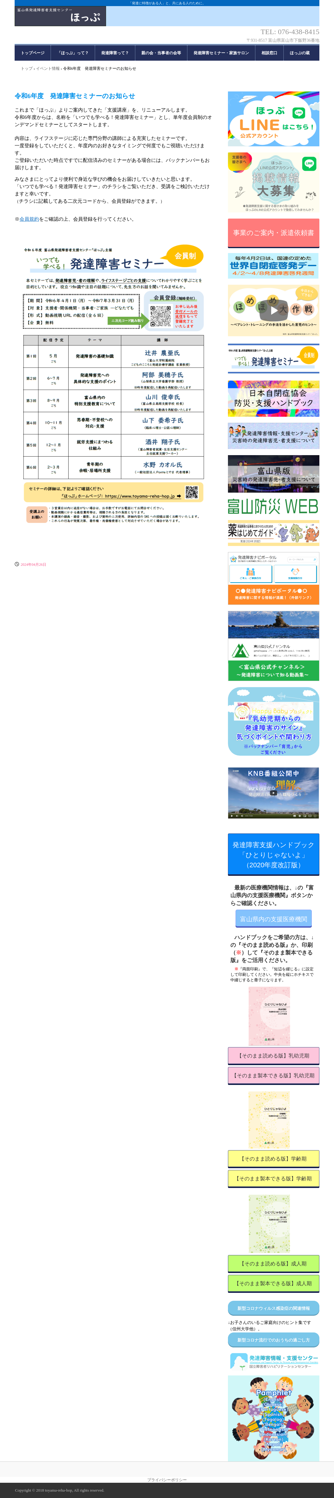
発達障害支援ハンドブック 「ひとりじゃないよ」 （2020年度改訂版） (276, 855)
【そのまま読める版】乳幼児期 (273, 1056)
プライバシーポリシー (167, 1480)
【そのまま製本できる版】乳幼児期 (273, 1076)
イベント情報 (48, 68)
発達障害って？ (115, 53)
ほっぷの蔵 (300, 53)
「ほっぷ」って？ (73, 53)
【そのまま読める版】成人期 (273, 1264)
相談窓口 (269, 53)
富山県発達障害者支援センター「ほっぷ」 (167, 21)
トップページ (32, 53)
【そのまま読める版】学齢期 (273, 1159)
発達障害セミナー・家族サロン (221, 53)
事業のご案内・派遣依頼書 (273, 233)
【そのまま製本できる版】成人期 (273, 1283)
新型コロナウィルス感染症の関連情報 (273, 1308)
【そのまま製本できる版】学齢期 (273, 1179)
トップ (27, 68)
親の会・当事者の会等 (161, 53)
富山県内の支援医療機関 (273, 919)
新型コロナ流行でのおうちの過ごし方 (273, 1340)
